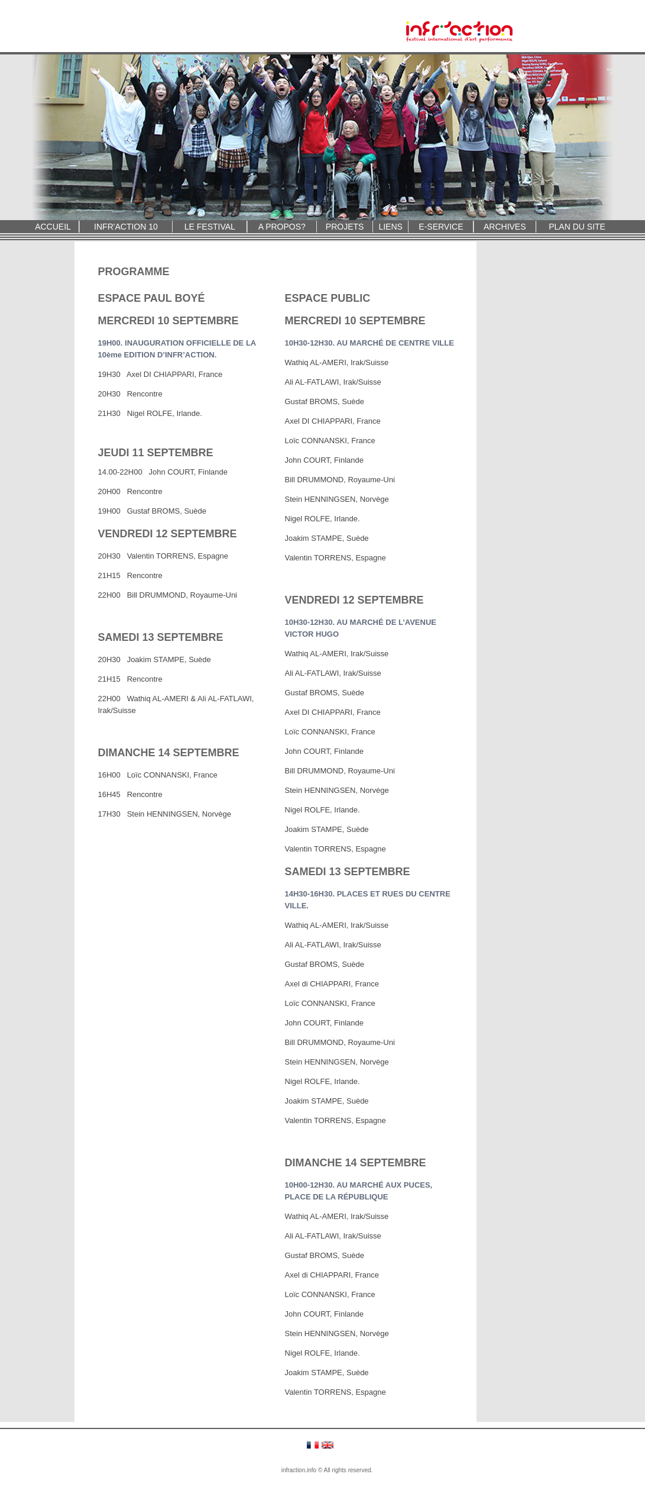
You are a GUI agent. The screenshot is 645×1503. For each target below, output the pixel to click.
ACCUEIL (53, 226)
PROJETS (345, 226)
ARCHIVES (505, 226)
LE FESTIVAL (209, 226)
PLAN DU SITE (577, 226)
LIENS (390, 226)
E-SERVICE (441, 226)
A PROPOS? (282, 226)
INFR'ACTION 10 (126, 226)
